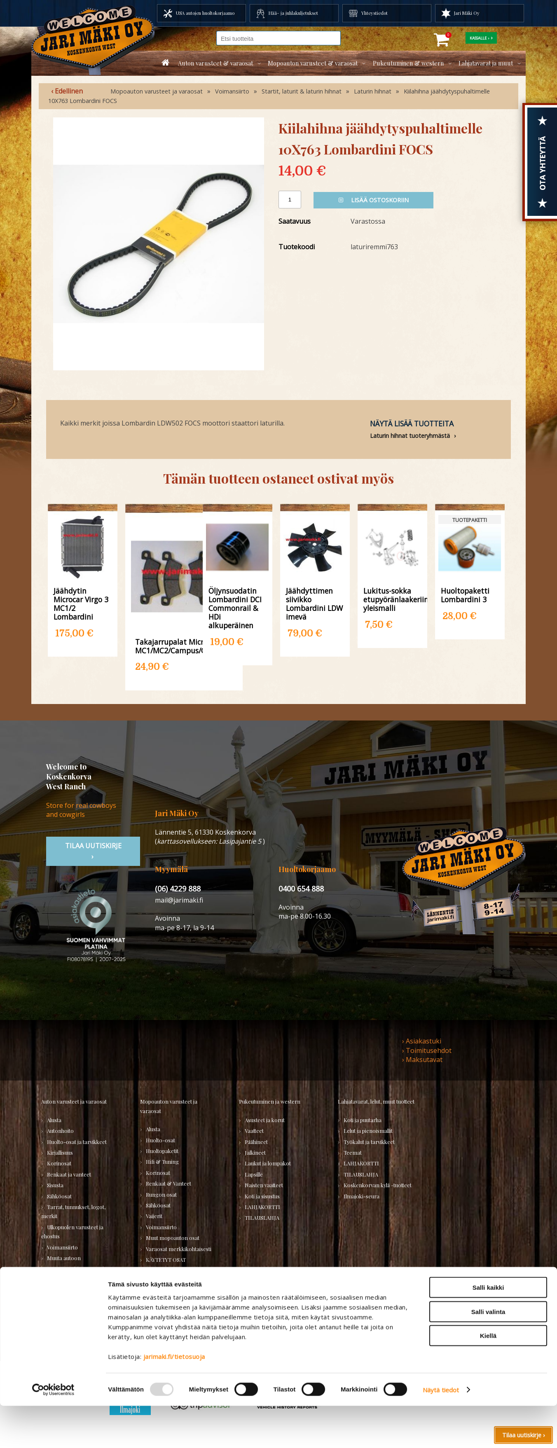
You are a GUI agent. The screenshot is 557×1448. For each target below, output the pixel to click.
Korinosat (59, 1163)
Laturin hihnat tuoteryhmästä (410, 436)
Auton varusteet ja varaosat (74, 1101)
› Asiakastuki (421, 1041)
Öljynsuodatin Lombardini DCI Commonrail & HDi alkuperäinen (235, 608)
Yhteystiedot (374, 13)
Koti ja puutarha (362, 1119)
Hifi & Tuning (162, 1161)
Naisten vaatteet (264, 1184)
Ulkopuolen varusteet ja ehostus (72, 1231)
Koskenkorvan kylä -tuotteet (378, 1184)
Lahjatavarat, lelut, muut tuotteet (376, 1101)
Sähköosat (59, 1196)
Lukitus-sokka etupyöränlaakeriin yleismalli (392, 599)
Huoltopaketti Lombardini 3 (465, 595)
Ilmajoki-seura (361, 1196)
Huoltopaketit (162, 1150)
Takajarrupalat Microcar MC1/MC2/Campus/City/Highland (184, 646)
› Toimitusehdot (427, 1050)
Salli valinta (488, 1353)
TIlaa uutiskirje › (93, 851)
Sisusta (55, 1184)
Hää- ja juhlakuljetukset (293, 13)
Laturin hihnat (372, 91)
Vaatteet (254, 1130)
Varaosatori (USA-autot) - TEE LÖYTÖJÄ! (80, 1273)
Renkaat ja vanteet (69, 1174)
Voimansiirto (232, 91)
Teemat (353, 1152)
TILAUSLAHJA (163, 1270)
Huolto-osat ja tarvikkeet (77, 1141)
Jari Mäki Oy (467, 13)
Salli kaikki (488, 1329)
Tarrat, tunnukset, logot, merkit (73, 1211)
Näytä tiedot (441, 1432)
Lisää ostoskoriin (374, 200)
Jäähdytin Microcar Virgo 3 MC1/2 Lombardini (81, 603)
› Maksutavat (422, 1059)
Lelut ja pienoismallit (368, 1130)
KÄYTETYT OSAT (166, 1259)
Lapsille (254, 1174)
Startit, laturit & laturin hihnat (302, 91)
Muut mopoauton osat (172, 1237)
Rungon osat (161, 1194)
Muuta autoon (64, 1257)
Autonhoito (60, 1130)
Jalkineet (255, 1152)
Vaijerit (154, 1215)
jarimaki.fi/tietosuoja (174, 1398)
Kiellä (488, 1377)
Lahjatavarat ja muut (486, 63)
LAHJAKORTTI (163, 1281)
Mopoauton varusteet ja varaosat (156, 91)
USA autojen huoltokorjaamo (205, 13)
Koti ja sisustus (262, 1196)
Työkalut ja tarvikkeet (369, 1141)
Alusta (54, 1119)
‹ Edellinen (67, 91)
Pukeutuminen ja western (269, 1101)
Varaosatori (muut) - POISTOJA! (68, 1293)
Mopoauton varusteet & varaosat (313, 63)
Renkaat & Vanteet (168, 1183)
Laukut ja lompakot (268, 1163)
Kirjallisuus (60, 1152)
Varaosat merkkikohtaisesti (178, 1248)
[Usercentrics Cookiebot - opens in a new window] (53, 1432)
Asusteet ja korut (265, 1119)
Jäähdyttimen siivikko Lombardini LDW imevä (314, 603)
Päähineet (256, 1141)
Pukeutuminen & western (408, 63)
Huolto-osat (160, 1140)
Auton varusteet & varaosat (215, 63)
